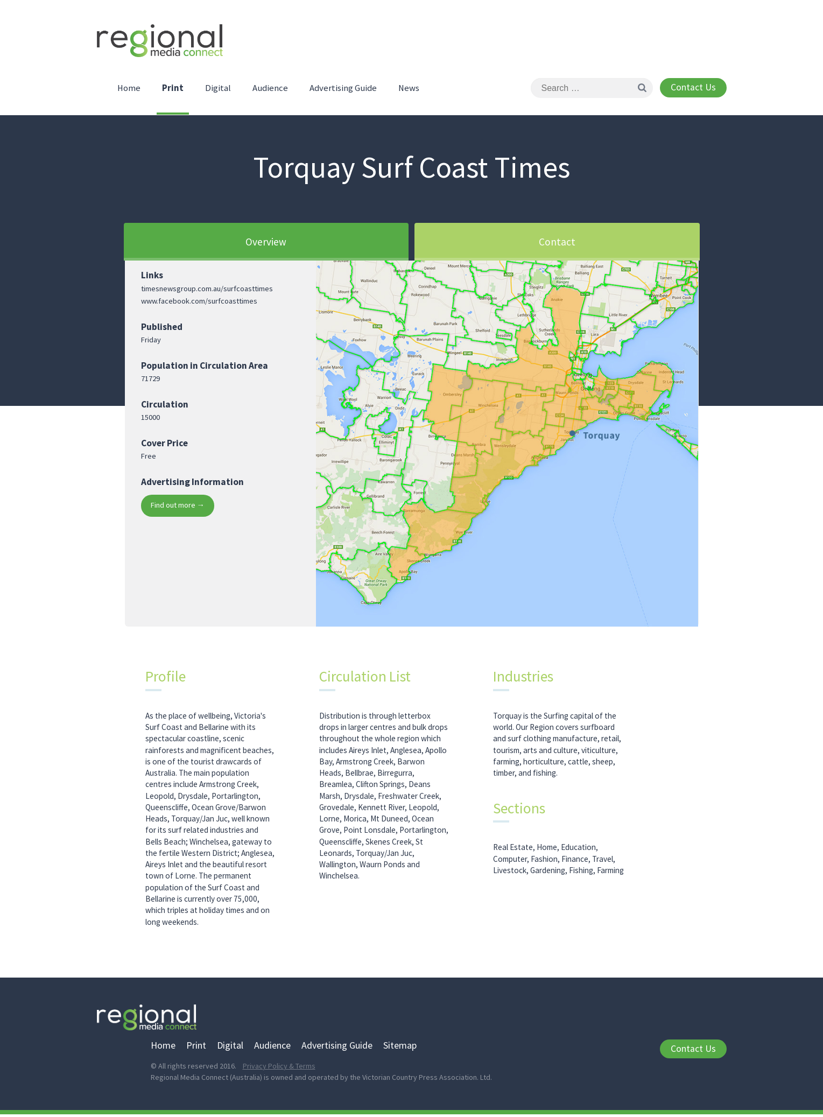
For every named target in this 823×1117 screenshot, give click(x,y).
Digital (218, 90)
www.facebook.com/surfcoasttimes (199, 303)
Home (128, 90)
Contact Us (693, 90)
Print (173, 90)
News (408, 90)
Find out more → (178, 507)
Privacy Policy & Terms (279, 1068)
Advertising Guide (343, 90)
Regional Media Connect (164, 44)
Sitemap (400, 1047)
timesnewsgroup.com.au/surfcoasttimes (207, 291)
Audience (270, 90)
